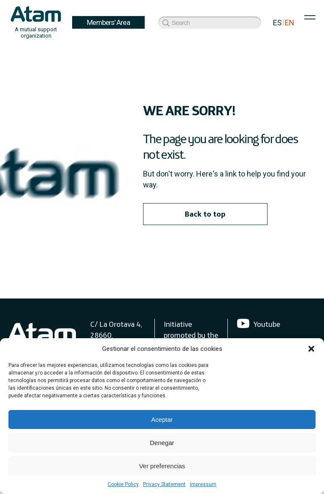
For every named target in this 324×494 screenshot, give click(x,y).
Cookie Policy (123, 484)
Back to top (205, 214)
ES (277, 22)
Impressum (203, 484)
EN (289, 22)
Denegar (162, 442)
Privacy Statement (164, 484)
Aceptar (162, 419)
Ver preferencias (162, 466)
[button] (311, 349)
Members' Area (108, 22)
